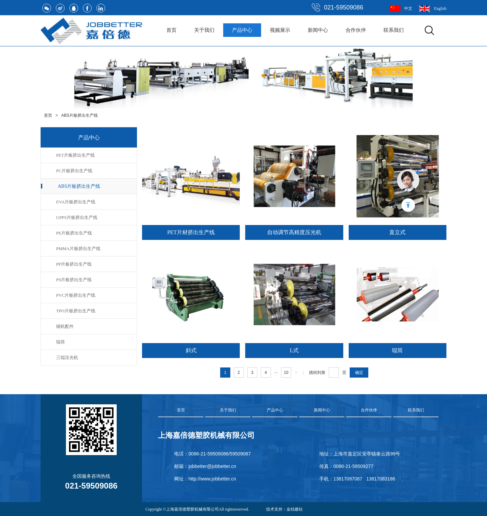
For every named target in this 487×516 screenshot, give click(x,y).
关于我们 (204, 30)
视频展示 (280, 30)
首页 (171, 30)
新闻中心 (318, 30)
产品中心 (242, 30)
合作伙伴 (356, 30)
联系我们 (394, 30)
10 (286, 372)
